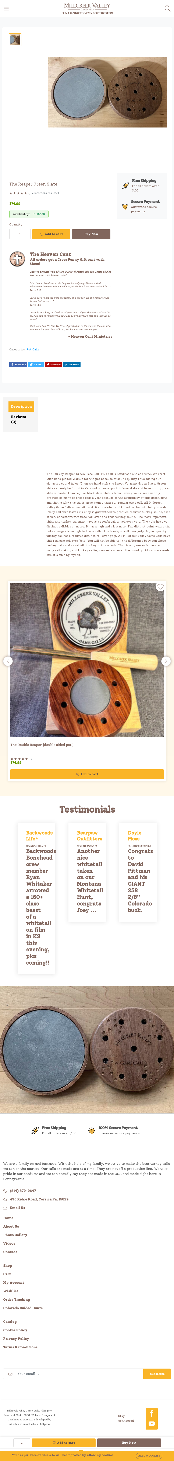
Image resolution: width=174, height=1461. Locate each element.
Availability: (21, 214)
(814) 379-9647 (23, 1191)
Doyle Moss (134, 836)
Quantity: (16, 224)
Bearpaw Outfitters (89, 836)
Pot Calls (32, 349)
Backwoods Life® (39, 836)
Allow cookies (149, 1455)
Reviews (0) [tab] (18, 419)
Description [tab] (21, 406)
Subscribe (157, 1374)
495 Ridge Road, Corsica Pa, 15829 (39, 1199)
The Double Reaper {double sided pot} (41, 745)
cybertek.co (15, 1424)
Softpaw (44, 1424)
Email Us (17, 1208)
